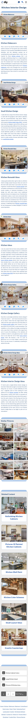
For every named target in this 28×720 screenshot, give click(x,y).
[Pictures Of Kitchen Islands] (14, 684)
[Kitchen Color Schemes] (14, 589)
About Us (15, 714)
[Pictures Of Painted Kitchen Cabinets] (14, 537)
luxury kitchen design (6, 260)
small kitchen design (8, 139)
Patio (14, 709)
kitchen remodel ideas (21, 203)
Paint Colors (6, 709)
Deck (11, 709)
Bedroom (17, 706)
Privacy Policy (22, 714)
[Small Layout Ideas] (14, 614)
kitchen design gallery (8, 324)
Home (1, 706)
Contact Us (9, 714)
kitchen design (20, 186)
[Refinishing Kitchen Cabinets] (14, 509)
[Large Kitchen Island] (14, 678)
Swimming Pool (21, 709)
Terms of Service (21, 717)
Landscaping (6, 711)
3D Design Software (20, 711)
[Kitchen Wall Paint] (14, 564)
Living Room (24, 706)
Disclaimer (5, 717)
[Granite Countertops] (14, 640)
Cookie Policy (12, 717)
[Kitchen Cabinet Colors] (14, 672)
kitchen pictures (16, 56)
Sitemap (3, 714)
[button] (26, 2)
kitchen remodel (13, 392)
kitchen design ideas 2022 (15, 122)
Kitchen (6, 706)
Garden (12, 711)
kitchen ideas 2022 (8, 273)
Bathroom (11, 706)
